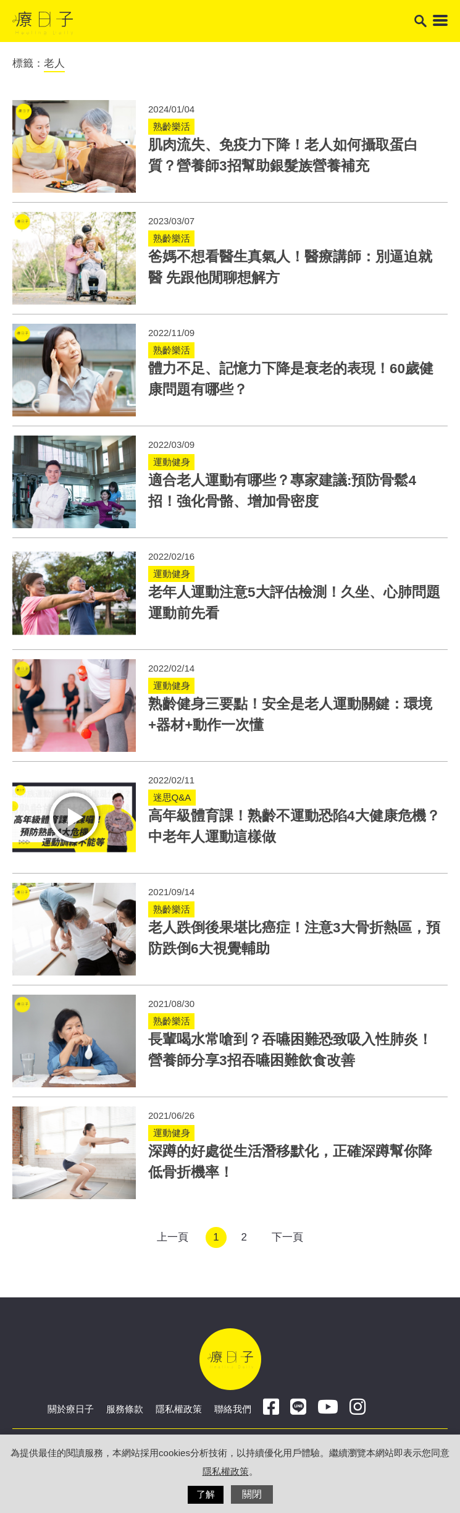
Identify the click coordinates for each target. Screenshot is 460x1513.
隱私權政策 (179, 1409)
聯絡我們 (232, 1409)
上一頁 (172, 1237)
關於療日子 (71, 1409)
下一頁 (287, 1237)
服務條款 (124, 1409)
